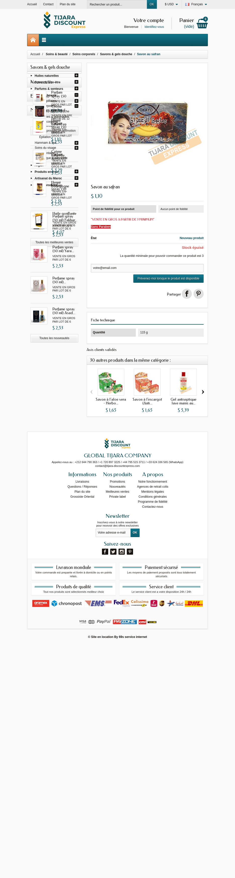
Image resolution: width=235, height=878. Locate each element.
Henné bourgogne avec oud (61, 597)
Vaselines (45, 133)
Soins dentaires (45, 154)
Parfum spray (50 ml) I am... (63, 274)
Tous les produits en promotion (55, 506)
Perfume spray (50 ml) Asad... (63, 429)
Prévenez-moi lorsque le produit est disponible (168, 278)
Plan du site (82, 724)
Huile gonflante (64, 624)
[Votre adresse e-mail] (113, 765)
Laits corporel (48, 123)
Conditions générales (153, 729)
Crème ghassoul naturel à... (65, 483)
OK (152, 4)
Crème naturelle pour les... (64, 564)
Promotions (117, 714)
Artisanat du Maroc (48, 179)
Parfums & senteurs (49, 90)
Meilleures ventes (117, 724)
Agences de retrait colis (152, 719)
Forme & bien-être (48, 83)
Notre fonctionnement (152, 714)
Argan (39, 166)
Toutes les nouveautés (54, 456)
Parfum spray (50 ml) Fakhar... (64, 336)
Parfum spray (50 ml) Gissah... (65, 243)
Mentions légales (152, 724)
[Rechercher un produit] (117, 4)
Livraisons (82, 714)
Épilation (45, 138)
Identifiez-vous (154, 26)
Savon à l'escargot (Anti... (147, 401)
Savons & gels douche (54, 112)
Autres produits (46, 186)
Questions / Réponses (82, 719)
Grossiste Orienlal (82, 729)
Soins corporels (45, 107)
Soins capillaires (46, 102)
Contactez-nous (152, 739)
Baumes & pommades (54, 118)
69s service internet (133, 869)
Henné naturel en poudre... (65, 533)
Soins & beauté (45, 96)
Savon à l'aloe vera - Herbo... (111, 401)
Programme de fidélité (152, 734)
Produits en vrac (46, 173)
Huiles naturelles (47, 77)
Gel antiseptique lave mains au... (183, 401)
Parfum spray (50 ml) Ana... (62, 212)
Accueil (35, 54)
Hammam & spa (45, 144)
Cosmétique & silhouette (51, 159)
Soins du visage (45, 149)
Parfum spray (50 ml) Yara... (63, 367)
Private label (117, 729)
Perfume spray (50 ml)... (63, 398)
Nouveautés (117, 719)
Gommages (47, 128)
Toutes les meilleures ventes (54, 653)
